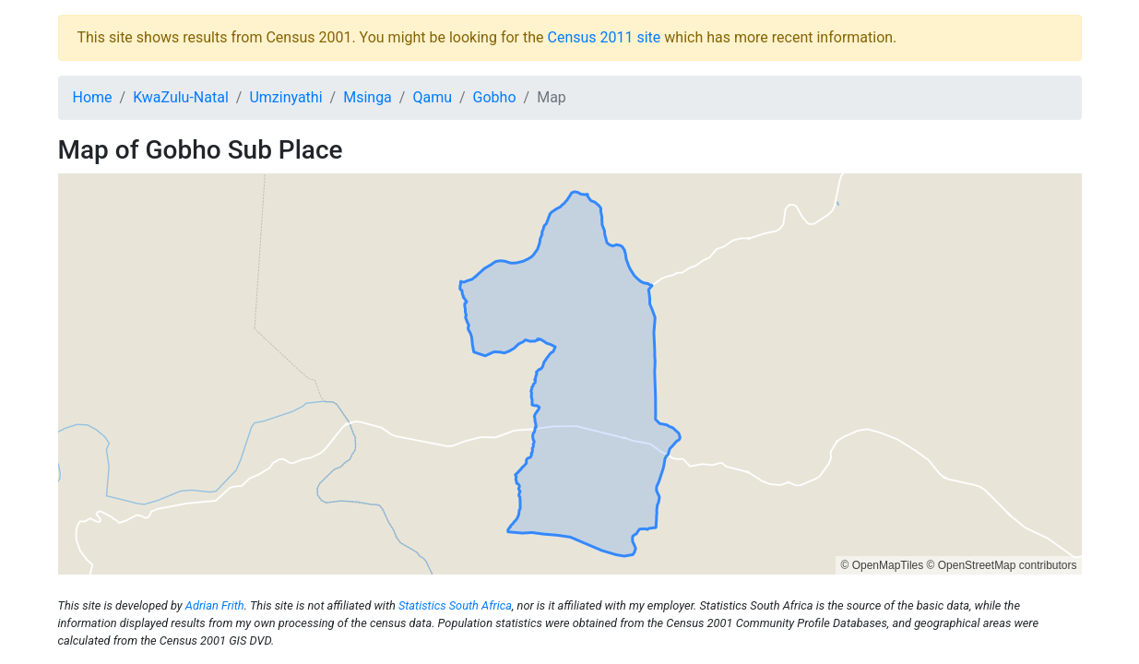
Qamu (432, 97)
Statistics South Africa (455, 605)
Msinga (367, 97)
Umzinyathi (285, 97)
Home (93, 97)
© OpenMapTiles (881, 565)
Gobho (494, 97)
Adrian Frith (214, 605)
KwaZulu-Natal (181, 97)
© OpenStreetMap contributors (1002, 565)
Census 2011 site (603, 37)
